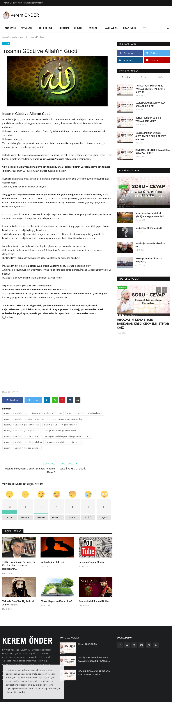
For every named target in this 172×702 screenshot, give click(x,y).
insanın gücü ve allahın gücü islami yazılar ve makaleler (67, 436)
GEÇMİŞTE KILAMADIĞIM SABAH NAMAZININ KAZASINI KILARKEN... (94, 659)
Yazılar (15, 37)
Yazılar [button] (94, 27)
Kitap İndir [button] (130, 27)
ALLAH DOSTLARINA (87, 644)
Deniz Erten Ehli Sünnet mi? (148, 228)
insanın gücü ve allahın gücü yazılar (47, 413)
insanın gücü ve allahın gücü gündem (66, 419)
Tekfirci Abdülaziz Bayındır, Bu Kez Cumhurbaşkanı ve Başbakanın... (18, 565)
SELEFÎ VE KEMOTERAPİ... (73, 468)
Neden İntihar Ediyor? (52, 562)
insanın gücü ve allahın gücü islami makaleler (23, 442)
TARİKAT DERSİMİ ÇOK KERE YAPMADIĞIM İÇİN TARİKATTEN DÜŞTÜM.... (150, 89)
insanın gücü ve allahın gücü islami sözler (21, 436)
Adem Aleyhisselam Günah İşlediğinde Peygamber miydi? (150, 215)
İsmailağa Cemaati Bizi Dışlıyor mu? (150, 245)
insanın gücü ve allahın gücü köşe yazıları (59, 430)
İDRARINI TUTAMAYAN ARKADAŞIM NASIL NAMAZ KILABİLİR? (94, 673)
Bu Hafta (126, 77)
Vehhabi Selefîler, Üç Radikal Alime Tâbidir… (18, 603)
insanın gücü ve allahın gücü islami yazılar (21, 424)
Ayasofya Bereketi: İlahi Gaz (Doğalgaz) (149, 260)
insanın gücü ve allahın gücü (16, 413)
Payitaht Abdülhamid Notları (94, 601)
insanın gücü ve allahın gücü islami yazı (60, 424)
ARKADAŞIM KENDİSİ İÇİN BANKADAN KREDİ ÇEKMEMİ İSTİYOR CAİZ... (143, 323)
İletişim (64, 27)
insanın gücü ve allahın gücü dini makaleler (22, 448)
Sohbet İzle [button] (47, 27)
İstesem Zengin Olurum (92, 562)
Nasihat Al (111, 27)
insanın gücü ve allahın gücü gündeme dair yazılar (25, 419)
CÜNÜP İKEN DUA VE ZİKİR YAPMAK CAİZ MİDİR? (148, 119)
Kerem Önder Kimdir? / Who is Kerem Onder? (23, 3)
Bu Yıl (160, 77)
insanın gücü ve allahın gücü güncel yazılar (85, 413)
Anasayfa (10, 27)
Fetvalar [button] (27, 27)
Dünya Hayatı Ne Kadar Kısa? (56, 601)
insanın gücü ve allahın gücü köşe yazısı (20, 430)
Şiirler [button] (79, 27)
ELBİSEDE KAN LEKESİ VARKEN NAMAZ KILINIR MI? (150, 104)
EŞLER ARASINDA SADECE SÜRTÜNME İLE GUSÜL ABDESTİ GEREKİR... (150, 136)
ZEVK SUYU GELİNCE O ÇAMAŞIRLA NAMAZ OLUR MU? (152, 151)
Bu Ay (143, 77)
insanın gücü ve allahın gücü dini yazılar (63, 442)
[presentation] (158, 290)
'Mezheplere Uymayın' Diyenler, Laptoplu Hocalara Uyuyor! (30, 470)
